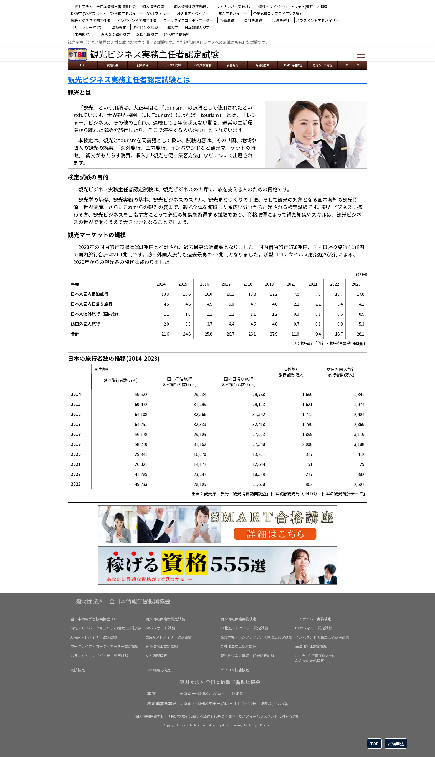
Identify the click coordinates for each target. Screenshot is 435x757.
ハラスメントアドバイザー (317, 20)
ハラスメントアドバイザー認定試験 (99, 655)
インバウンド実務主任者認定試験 (322, 637)
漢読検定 (119, 27)
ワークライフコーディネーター (188, 20)
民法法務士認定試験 (311, 646)
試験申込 (396, 743)
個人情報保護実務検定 (192, 6)
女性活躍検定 (147, 34)
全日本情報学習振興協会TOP (93, 618)
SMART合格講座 (176, 34)
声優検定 (171, 27)
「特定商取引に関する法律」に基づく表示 (201, 716)
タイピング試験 (145, 27)
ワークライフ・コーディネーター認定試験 (104, 646)
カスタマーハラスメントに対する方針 (269, 716)
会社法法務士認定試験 (238, 646)
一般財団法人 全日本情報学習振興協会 (103, 6)
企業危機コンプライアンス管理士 (280, 13)
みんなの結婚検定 (115, 34)
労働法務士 (229, 20)
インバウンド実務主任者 (137, 20)
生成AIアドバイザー (231, 13)
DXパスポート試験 (160, 628)
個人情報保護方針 (149, 716)
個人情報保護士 (155, 6)
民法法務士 (281, 20)
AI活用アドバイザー (193, 13)
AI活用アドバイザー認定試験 (93, 637)
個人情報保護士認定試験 (165, 618)
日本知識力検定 (197, 27)
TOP (374, 743)
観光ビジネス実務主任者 (91, 20)
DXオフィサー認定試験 (313, 628)
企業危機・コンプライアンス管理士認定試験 (256, 637)
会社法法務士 (255, 20)
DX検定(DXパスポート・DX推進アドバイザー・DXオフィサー (120, 13)
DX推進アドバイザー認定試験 (244, 628)
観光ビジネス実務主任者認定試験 (154, 54)
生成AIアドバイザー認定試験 (168, 637)
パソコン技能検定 (234, 669)
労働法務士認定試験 (161, 646)
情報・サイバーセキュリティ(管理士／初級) (293, 6)
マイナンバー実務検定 (234, 6)
